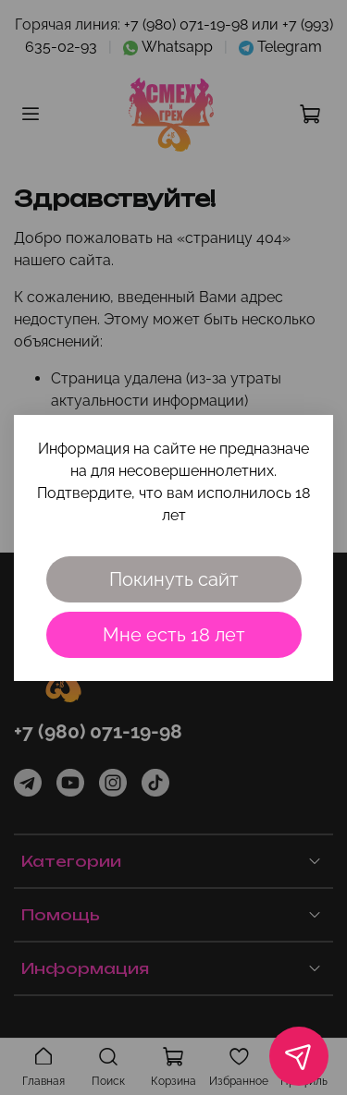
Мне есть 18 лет (174, 635)
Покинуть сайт (174, 579)
